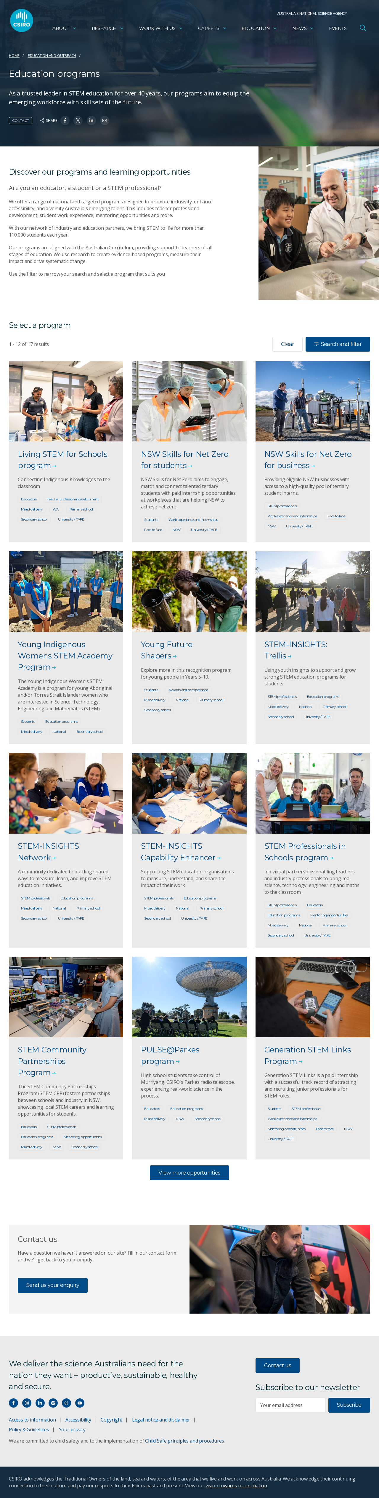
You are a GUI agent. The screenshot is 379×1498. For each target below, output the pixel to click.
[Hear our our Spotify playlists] (53, 1403)
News (303, 28)
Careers (212, 28)
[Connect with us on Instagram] (26, 1403)
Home (14, 55)
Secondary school (34, 519)
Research (108, 28)
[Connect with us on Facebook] (13, 1403)
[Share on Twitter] (78, 120)
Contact (20, 120)
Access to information (32, 1419)
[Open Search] (362, 27)
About (64, 28)
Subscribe (349, 1405)
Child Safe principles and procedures (184, 1441)
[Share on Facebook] (65, 120)
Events (338, 28)
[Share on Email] (104, 120)
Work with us (161, 28)
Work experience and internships (193, 519)
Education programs (61, 721)
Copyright (111, 1419)
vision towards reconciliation (236, 1485)
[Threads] (66, 1403)
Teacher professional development (73, 499)
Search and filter (338, 344)
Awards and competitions (188, 689)
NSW (177, 529)
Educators (28, 499)
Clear (287, 344)
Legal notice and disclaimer (161, 1419)
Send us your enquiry (52, 1285)
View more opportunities (189, 1173)
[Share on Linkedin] (91, 120)
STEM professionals (282, 506)
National (59, 731)
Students (151, 519)
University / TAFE (71, 519)
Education (259, 28)
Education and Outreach (52, 55)
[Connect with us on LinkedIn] (40, 1403)
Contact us (277, 1365)
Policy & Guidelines (29, 1429)
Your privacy (72, 1429)
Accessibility (78, 1419)
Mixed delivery (31, 509)
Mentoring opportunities (329, 915)
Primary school (81, 509)
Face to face (153, 529)
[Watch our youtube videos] (79, 1403)
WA (56, 509)
